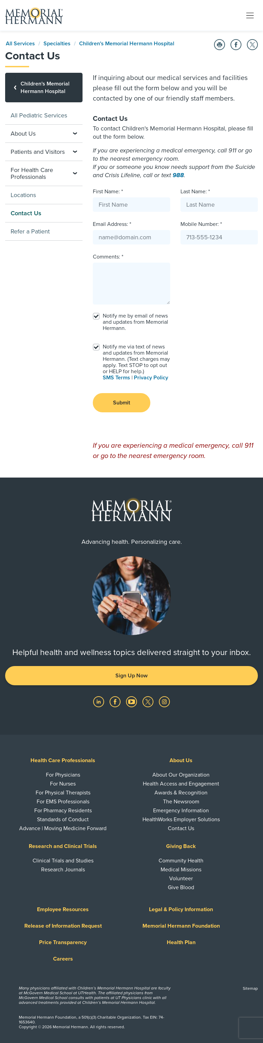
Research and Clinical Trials (63, 846)
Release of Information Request (63, 925)
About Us (181, 760)
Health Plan (181, 942)
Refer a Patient (30, 231)
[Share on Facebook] (235, 44)
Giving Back (181, 846)
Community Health (181, 861)
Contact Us (181, 828)
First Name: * (108, 191)
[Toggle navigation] (250, 15)
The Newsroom (181, 802)
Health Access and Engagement (181, 784)
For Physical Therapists (63, 793)
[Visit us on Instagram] (164, 701)
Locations (23, 195)
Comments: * (108, 257)
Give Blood (181, 887)
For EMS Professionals (63, 802)
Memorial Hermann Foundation (181, 925)
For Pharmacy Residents (63, 810)
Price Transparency (63, 942)
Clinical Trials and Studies (63, 861)
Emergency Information (181, 810)
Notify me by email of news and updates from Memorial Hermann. (135, 322)
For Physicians (63, 775)
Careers (63, 958)
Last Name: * (195, 191)
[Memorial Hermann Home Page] (34, 15)
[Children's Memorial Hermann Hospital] (44, 87)
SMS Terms (116, 377)
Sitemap (250, 988)
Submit (121, 402)
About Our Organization (181, 775)
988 (178, 175)
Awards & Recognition (181, 793)
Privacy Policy (151, 377)
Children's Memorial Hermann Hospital (126, 43)
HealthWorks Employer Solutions (181, 819)
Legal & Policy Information (181, 909)
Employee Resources (63, 909)
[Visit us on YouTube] (132, 701)
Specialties (57, 43)
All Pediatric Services (39, 115)
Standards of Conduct (63, 819)
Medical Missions (181, 870)
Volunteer (181, 878)
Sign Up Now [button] (131, 675)
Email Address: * (112, 224)
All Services (20, 43)
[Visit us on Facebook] (116, 701)
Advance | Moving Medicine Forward (63, 828)
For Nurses (63, 784)
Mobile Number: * (201, 224)
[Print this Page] (219, 44)
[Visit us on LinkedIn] (99, 701)
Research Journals (63, 870)
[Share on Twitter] (252, 44)
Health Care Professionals (62, 760)
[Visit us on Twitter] (148, 701)
